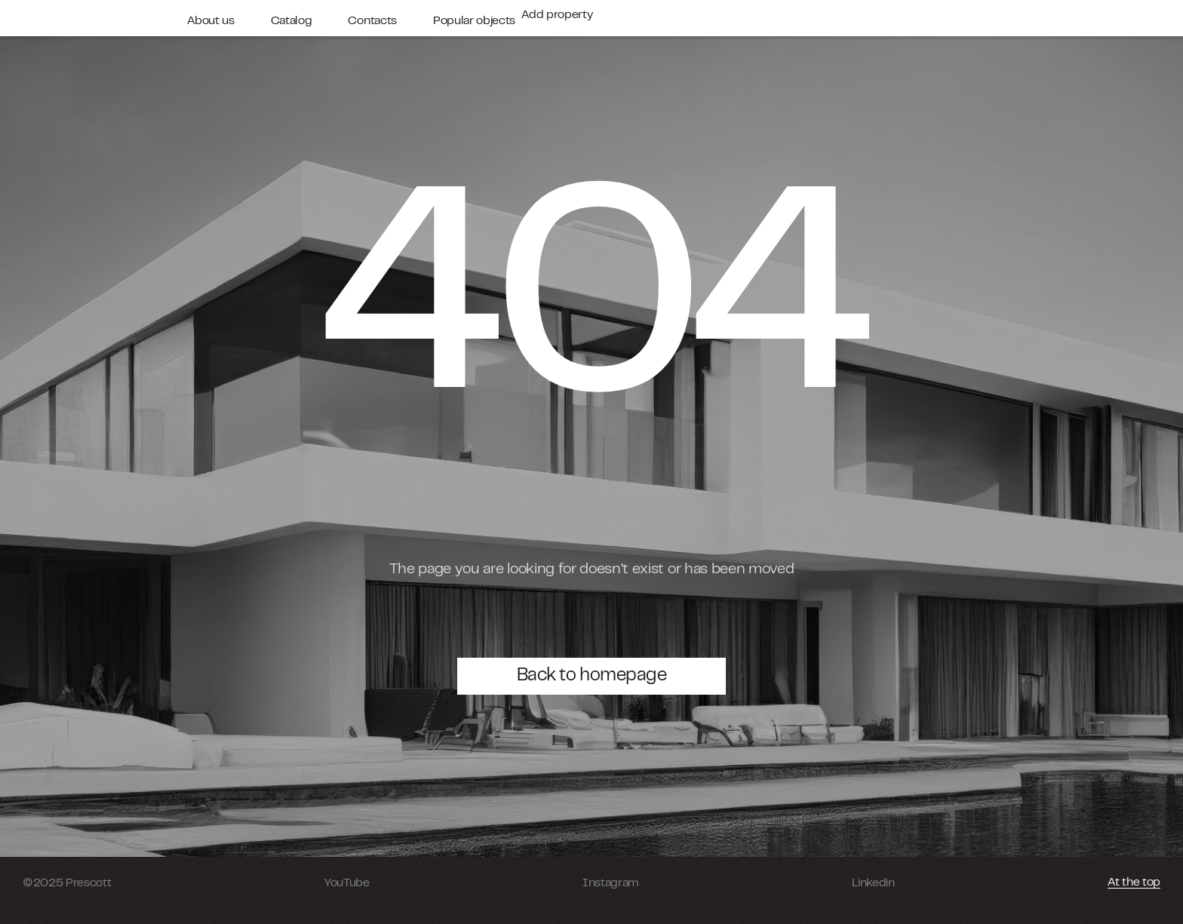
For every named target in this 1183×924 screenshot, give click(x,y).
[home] (96, 18)
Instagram (610, 883)
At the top (1134, 882)
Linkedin (873, 883)
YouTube (347, 883)
